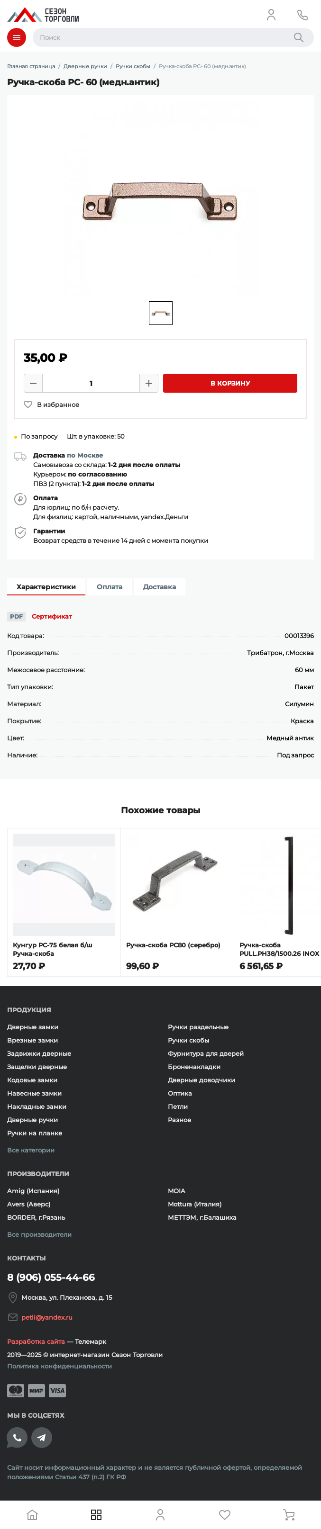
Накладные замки (36, 1106)
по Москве (85, 455)
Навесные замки (34, 1093)
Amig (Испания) (33, 1191)
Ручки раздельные (198, 1027)
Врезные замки (32, 1040)
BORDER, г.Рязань (36, 1217)
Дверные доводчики (201, 1080)
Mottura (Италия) (194, 1204)
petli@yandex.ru (47, 1317)
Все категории (31, 1150)
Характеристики (46, 587)
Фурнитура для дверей (206, 1053)
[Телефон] (302, 15)
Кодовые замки (32, 1080)
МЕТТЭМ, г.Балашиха (202, 1217)
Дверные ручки (32, 1120)
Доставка (159, 587)
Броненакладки (194, 1066)
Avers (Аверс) (28, 1204)
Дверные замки (32, 1027)
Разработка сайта (36, 1341)
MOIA (176, 1191)
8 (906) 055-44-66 (51, 1277)
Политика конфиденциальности (59, 1366)
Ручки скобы (188, 1040)
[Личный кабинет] (271, 15)
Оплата (109, 587)
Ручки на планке (34, 1133)
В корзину (230, 383)
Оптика (180, 1093)
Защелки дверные (37, 1066)
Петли (178, 1106)
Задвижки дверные (39, 1053)
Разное (179, 1120)
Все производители (39, 1234)
